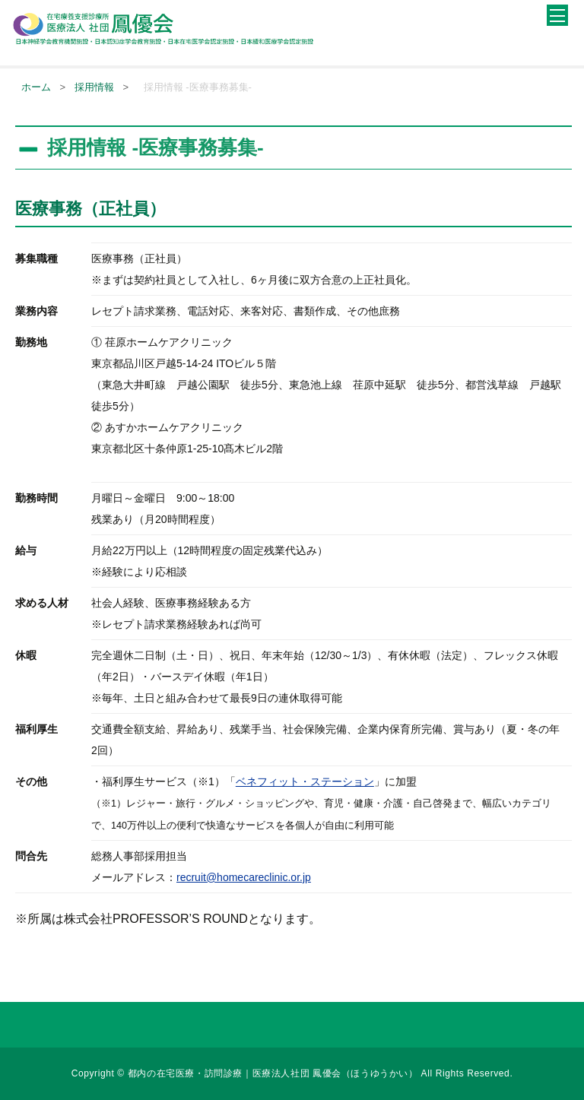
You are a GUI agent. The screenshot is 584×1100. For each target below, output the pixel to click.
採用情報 (94, 87)
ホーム (36, 87)
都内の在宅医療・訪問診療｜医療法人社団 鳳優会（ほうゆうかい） (274, 1073)
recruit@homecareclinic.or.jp (243, 877)
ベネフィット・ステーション (305, 781)
